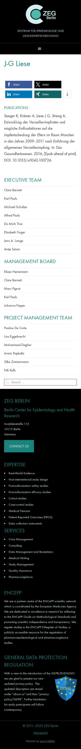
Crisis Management (21, 539)
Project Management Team (38, 318)
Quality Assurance (20, 571)
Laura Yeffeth (47, 741)
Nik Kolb (10, 370)
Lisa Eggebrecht (14, 336)
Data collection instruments (25, 523)
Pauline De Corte (15, 328)
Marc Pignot (12, 288)
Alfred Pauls (12, 215)
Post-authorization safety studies (28, 486)
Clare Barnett (13, 190)
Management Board (30, 261)
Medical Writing (19, 558)
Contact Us (19, 446)
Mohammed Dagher (18, 345)
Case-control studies (21, 504)
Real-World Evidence (22, 473)
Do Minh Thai (13, 224)
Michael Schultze (15, 207)
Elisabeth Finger (14, 232)
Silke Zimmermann (16, 362)
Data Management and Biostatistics (31, 552)
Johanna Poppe (14, 305)
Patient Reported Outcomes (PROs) (30, 517)
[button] (40, 48)
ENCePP (48, 601)
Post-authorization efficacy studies (30, 492)
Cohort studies (17, 498)
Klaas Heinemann (16, 272)
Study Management (21, 564)
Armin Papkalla (14, 353)
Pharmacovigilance (21, 577)
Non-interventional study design (28, 479)
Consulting (15, 545)
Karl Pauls (10, 198)
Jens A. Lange (13, 241)
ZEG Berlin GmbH (40, 14)
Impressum (40, 733)
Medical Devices (19, 511)
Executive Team (23, 180)
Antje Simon (12, 249)
